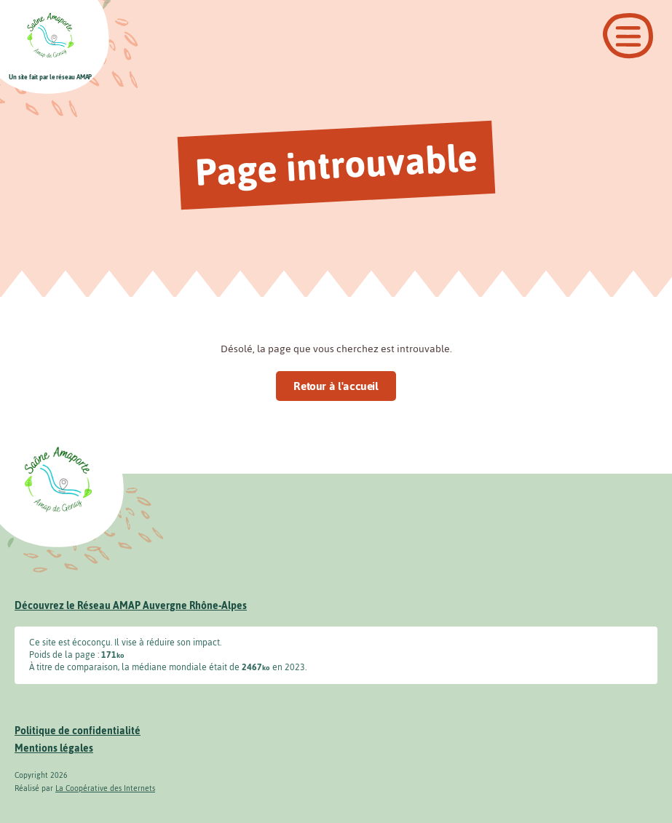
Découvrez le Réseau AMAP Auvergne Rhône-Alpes (131, 606)
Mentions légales (54, 748)
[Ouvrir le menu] (628, 36)
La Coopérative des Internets (105, 788)
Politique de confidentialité (78, 731)
